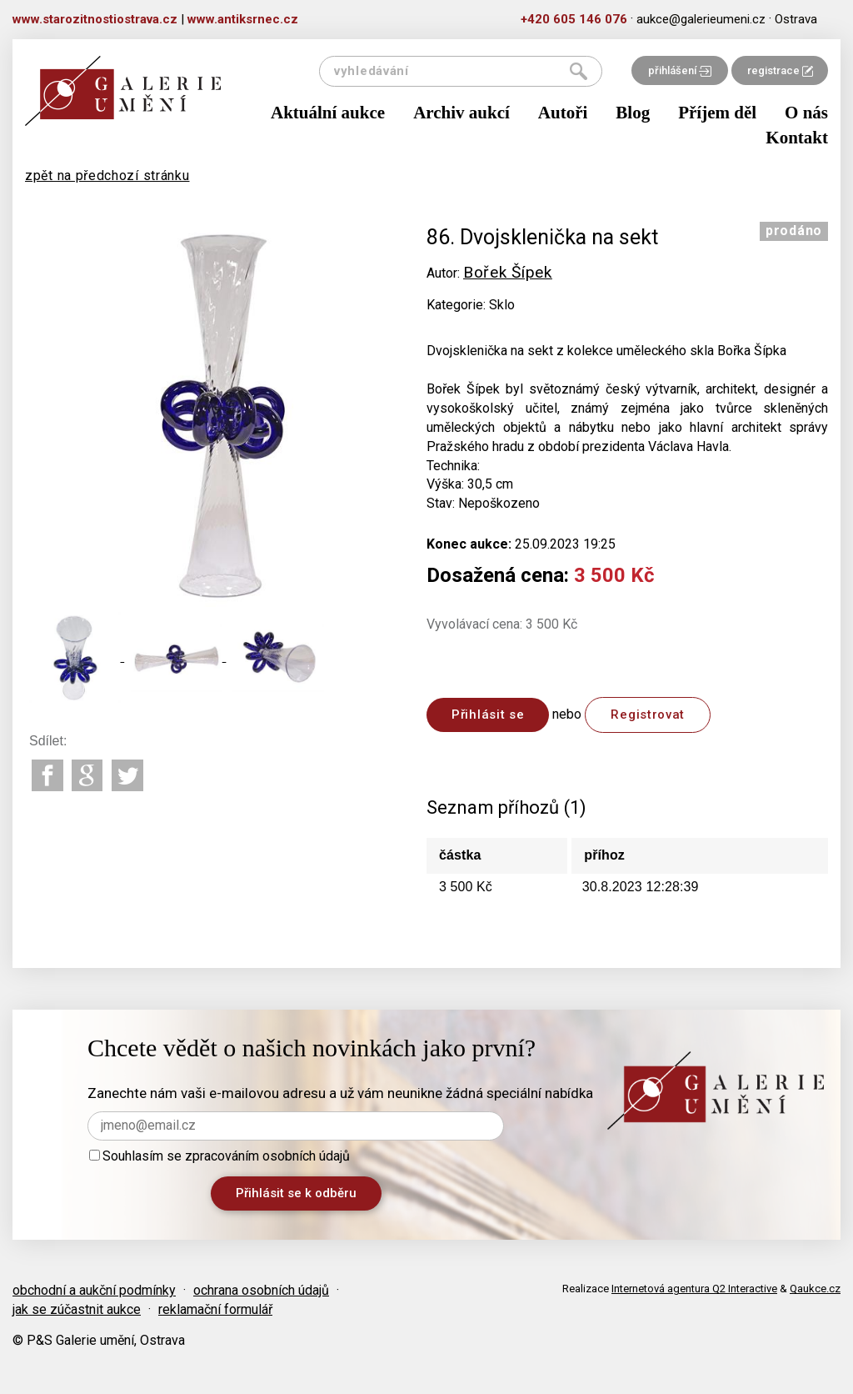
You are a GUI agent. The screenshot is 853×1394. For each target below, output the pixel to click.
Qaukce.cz (815, 1288)
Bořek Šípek (507, 272)
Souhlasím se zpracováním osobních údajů (219, 1156)
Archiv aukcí (461, 113)
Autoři (563, 113)
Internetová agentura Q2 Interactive (694, 1288)
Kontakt (797, 138)
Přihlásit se (487, 714)
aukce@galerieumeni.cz (701, 19)
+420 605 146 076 (574, 19)
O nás (806, 113)
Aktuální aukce (328, 113)
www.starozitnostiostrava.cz (94, 19)
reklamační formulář (215, 1309)
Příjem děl (717, 113)
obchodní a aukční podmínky (94, 1290)
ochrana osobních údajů (261, 1290)
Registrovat (648, 714)
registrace (780, 70)
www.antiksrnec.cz (242, 19)
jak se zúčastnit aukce (76, 1309)
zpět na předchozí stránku (107, 175)
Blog (633, 113)
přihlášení (679, 70)
